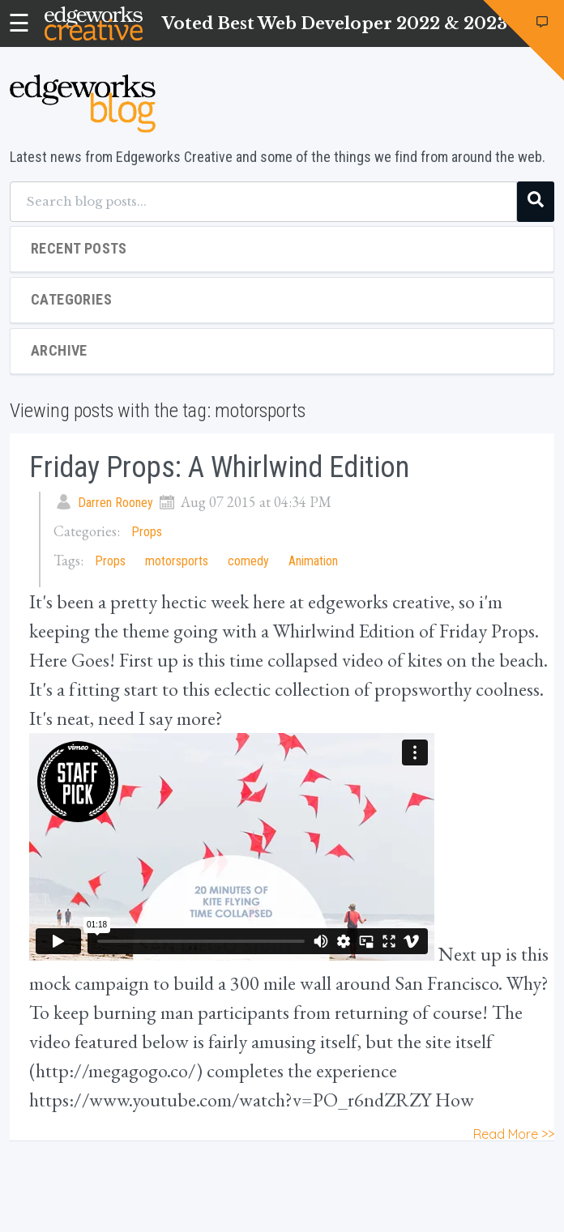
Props (146, 531)
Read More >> (513, 1134)
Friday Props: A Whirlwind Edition (219, 467)
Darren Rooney (115, 502)
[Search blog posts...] (263, 201)
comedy (248, 561)
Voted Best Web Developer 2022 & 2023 (334, 23)
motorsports (176, 561)
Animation (313, 561)
